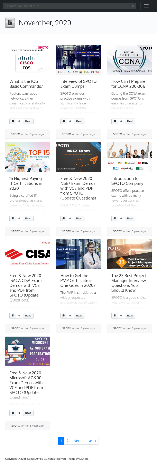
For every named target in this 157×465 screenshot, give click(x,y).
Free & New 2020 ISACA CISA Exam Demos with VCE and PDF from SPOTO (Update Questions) (25, 288)
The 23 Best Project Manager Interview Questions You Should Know (128, 283)
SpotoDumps (35, 458)
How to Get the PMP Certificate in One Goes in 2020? (77, 280)
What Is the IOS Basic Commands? (26, 84)
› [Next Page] (78, 441)
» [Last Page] (92, 441)
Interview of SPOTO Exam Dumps (78, 84)
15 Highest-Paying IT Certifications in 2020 (25, 183)
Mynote (84, 458)
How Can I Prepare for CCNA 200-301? (128, 84)
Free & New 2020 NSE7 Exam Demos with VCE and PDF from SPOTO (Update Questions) (78, 188)
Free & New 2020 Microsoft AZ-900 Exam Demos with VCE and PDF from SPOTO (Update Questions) (26, 385)
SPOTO (15, 134)
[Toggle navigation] (146, 6)
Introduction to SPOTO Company (127, 181)
